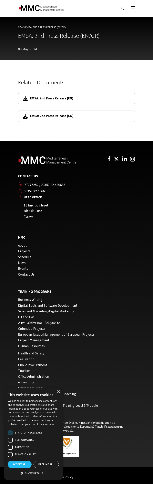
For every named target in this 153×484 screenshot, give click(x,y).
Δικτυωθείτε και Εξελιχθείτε (39, 323)
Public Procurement (32, 365)
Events (23, 269)
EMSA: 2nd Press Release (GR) (48, 116)
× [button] (58, 391)
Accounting (26, 382)
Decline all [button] (46, 464)
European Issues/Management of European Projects (56, 335)
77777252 (31, 184)
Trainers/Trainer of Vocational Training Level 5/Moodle (58, 406)
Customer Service (31, 388)
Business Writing (30, 300)
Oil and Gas (26, 317)
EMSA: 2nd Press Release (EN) (48, 98)
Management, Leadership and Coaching (47, 394)
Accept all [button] (20, 464)
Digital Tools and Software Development (47, 306)
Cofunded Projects (32, 329)
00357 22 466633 (53, 184)
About (22, 245)
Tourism (24, 371)
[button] (33, 473)
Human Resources (31, 346)
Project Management (33, 340)
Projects (24, 251)
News (21, 27)
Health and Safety (31, 353)
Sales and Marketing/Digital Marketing (46, 311)
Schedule (24, 257)
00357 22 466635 (36, 191)
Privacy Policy (63, 477)
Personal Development (34, 400)
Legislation (26, 359)
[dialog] (33, 434)
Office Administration (33, 377)
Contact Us (26, 274)
